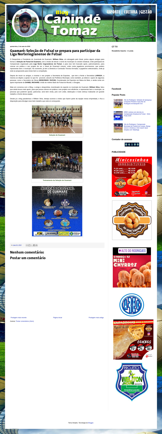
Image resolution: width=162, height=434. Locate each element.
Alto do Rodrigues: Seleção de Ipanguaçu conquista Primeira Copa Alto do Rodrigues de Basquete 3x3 (138, 101)
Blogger (90, 423)
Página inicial (57, 317)
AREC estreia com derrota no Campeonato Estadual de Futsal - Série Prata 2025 (137, 114)
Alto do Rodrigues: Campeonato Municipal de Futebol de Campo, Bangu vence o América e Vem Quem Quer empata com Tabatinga (137, 127)
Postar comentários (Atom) (25, 321)
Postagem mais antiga (96, 317)
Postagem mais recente (18, 317)
